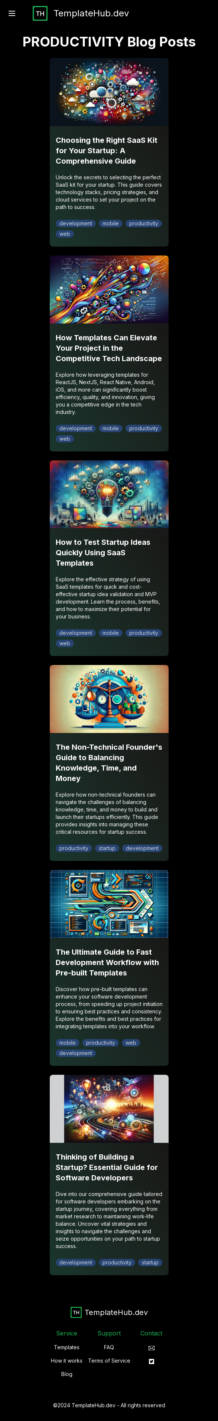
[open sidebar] (12, 13)
